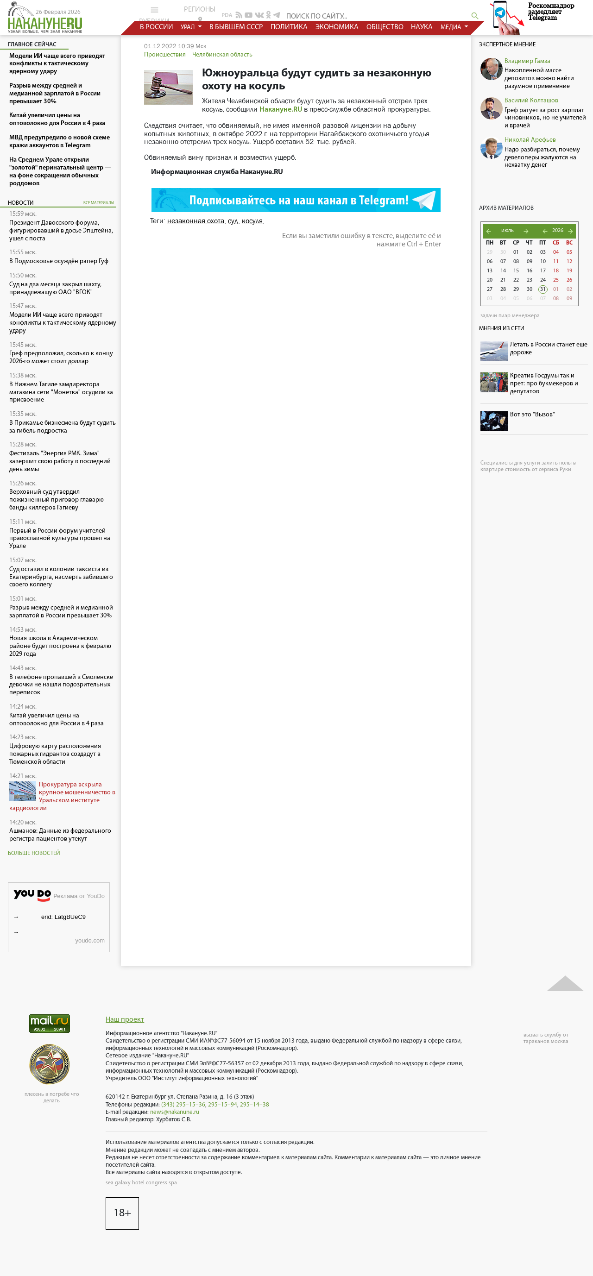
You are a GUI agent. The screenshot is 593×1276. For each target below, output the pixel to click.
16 (529, 271)
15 (516, 271)
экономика (337, 27)
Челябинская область (222, 54)
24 (543, 280)
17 (543, 271)
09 (529, 261)
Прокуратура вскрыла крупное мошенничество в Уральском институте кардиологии (62, 796)
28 (503, 289)
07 (503, 261)
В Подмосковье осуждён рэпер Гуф (58, 261)
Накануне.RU (281, 109)
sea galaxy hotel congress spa (141, 1183)
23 (529, 280)
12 (569, 261)
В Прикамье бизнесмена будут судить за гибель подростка (62, 427)
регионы (199, 14)
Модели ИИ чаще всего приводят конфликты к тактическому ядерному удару (62, 323)
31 (543, 289)
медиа (452, 27)
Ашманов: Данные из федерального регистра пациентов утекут (60, 835)
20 (489, 280)
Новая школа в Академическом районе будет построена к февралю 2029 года (60, 646)
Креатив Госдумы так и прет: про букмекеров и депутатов (544, 383)
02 (529, 252)
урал (188, 27)
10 (543, 261)
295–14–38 (254, 1105)
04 (556, 252)
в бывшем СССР (236, 27)
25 (556, 280)
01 (516, 252)
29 (489, 252)
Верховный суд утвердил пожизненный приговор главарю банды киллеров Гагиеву (56, 500)
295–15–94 (222, 1105)
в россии (156, 27)
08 (516, 261)
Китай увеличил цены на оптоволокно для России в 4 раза (56, 719)
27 (489, 289)
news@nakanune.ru (174, 1112)
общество (385, 27)
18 (556, 271)
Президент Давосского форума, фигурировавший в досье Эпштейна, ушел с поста (61, 231)
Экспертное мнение (507, 45)
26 (569, 280)
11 (556, 261)
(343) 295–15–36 (183, 1105)
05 (569, 252)
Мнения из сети (501, 329)
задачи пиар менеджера (510, 316)
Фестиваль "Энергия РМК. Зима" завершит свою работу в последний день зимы (60, 461)
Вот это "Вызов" (532, 414)
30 (503, 252)
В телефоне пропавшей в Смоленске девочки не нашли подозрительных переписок (61, 685)
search (475, 16)
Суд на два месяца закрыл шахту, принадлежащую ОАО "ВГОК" (55, 288)
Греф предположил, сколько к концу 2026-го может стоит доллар (61, 357)
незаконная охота (195, 221)
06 (489, 261)
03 (543, 252)
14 (503, 271)
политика (289, 27)
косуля (252, 221)
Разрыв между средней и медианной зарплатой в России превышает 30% (61, 611)
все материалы (98, 203)
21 (503, 280)
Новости (21, 203)
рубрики (154, 15)
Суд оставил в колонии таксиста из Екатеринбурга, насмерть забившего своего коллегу (61, 577)
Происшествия (165, 54)
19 (569, 271)
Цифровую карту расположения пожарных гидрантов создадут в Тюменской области (55, 754)
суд (233, 221)
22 (516, 280)
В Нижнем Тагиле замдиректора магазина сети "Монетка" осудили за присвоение (61, 392)
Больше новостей (34, 853)
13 (489, 271)
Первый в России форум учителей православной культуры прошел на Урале (59, 539)
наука (422, 27)
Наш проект (125, 1020)
